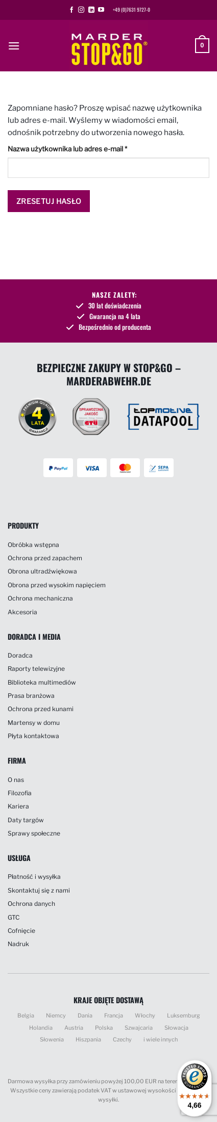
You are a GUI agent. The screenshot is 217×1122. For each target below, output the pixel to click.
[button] (14, 45)
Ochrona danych (31, 903)
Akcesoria (22, 612)
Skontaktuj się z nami (39, 890)
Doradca (20, 655)
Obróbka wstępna (33, 545)
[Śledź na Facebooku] (71, 10)
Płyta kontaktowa (33, 736)
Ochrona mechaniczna (40, 598)
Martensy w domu (34, 722)
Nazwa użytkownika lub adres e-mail (85, 148)
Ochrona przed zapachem (45, 558)
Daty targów (26, 820)
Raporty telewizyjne (36, 668)
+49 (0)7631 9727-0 (131, 9)
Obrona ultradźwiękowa (42, 571)
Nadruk (18, 944)
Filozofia (20, 793)
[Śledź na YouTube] (101, 10)
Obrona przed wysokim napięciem (57, 585)
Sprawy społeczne (34, 833)
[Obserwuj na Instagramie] (81, 10)
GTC (13, 917)
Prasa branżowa (31, 695)
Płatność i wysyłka (34, 876)
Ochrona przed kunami (41, 709)
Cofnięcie (21, 930)
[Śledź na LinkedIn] (91, 10)
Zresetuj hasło (49, 201)
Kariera (18, 806)
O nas (16, 780)
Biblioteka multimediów (42, 682)
